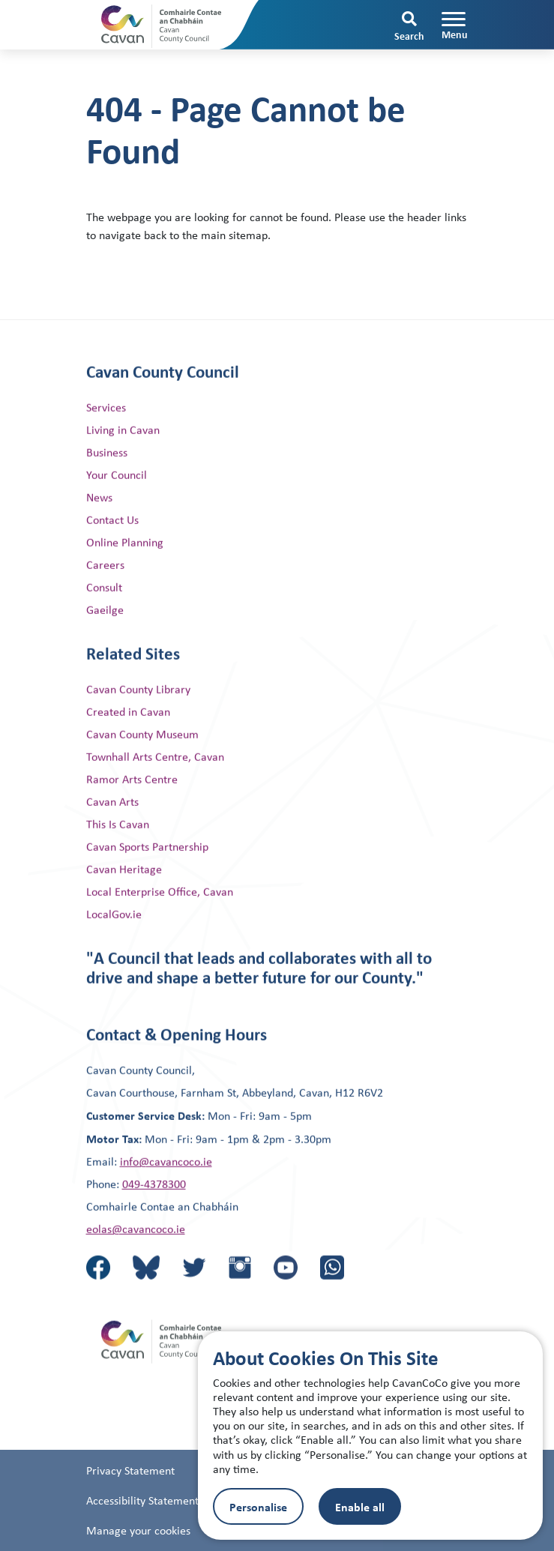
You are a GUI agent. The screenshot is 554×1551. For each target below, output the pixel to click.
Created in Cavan (128, 751)
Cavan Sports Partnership (147, 886)
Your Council (116, 514)
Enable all (360, 1507)
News (99, 536)
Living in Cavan (123, 469)
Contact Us (112, 559)
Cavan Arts (112, 841)
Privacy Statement (130, 1504)
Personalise (258, 1507)
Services (106, 446)
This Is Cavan (117, 863)
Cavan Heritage (124, 908)
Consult (104, 626)
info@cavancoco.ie (166, 1200)
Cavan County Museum (142, 773)
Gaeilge (105, 649)
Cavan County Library (138, 728)
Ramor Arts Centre (132, 818)
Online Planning (124, 581)
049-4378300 (154, 1223)
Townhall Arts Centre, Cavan (155, 796)
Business (106, 491)
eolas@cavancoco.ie (135, 1268)
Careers (105, 604)
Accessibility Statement (142, 1534)
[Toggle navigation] (455, 25)
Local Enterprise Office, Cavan (159, 931)
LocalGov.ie (114, 953)
